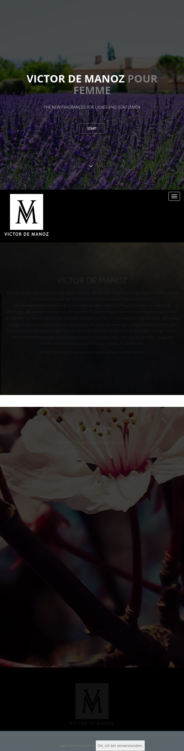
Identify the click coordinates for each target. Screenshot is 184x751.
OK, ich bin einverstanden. (120, 745)
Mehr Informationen (77, 745)
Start (92, 130)
